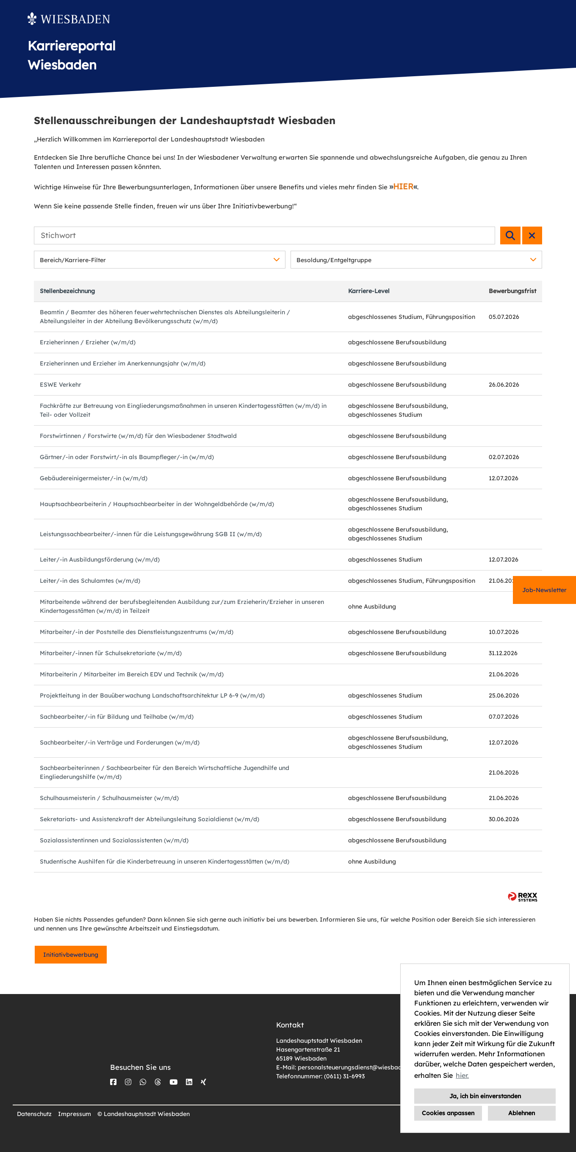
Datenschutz (34, 1114)
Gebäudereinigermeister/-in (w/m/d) (93, 478)
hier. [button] (462, 1075)
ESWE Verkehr (60, 384)
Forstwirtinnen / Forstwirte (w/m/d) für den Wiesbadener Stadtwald (138, 436)
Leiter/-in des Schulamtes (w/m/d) (90, 580)
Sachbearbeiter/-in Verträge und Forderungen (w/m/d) (119, 742)
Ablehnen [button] (521, 1113)
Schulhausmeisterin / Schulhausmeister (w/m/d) (109, 798)
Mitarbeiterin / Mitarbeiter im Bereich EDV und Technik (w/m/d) (132, 674)
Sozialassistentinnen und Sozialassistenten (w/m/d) (114, 840)
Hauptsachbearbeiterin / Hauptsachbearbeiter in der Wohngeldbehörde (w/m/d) (157, 504)
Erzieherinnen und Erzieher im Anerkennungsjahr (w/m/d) (122, 363)
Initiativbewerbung (70, 954)
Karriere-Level (369, 291)
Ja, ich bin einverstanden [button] (485, 1096)
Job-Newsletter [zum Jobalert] (544, 590)
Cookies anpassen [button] (448, 1113)
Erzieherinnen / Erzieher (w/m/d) (88, 342)
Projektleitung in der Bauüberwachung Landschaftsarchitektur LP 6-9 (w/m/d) (152, 695)
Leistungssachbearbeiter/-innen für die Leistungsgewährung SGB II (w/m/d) (151, 534)
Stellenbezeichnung (67, 291)
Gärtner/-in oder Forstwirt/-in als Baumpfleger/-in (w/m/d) (127, 457)
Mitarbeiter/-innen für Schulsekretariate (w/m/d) (111, 653)
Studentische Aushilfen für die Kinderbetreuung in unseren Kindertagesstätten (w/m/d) (164, 861)
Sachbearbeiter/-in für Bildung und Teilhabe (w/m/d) (117, 716)
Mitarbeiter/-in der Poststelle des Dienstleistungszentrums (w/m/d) (136, 632)
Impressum (74, 1114)
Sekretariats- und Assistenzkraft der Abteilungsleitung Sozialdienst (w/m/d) (149, 819)
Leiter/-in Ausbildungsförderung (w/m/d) (100, 559)
